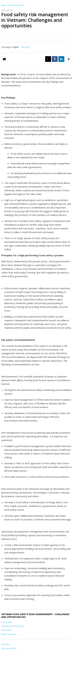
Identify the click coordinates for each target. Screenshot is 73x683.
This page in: (6, 47)
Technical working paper (12, 626)
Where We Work (8, 5)
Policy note (6, 630)
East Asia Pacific (8, 648)
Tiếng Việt (25, 47)
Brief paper (6, 622)
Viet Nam (20, 5)
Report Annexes (8, 634)
